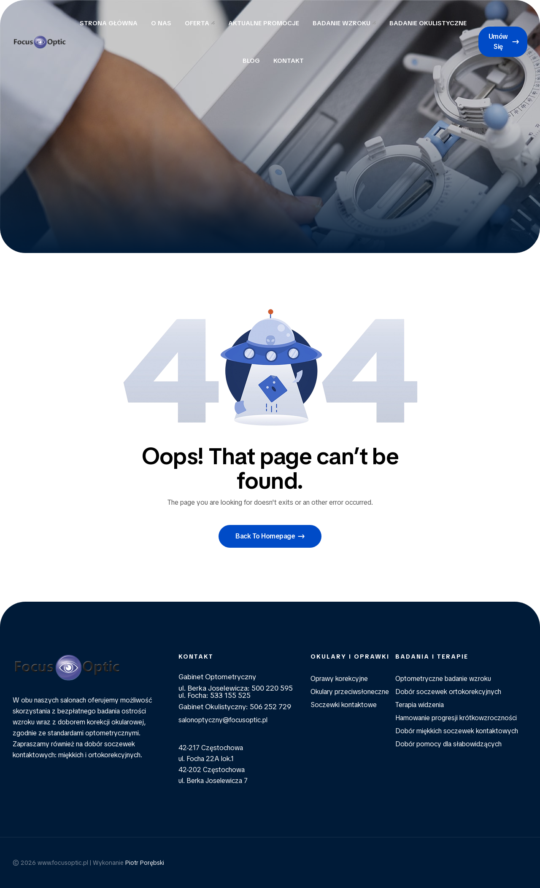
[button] (502, 42)
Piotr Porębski (144, 862)
